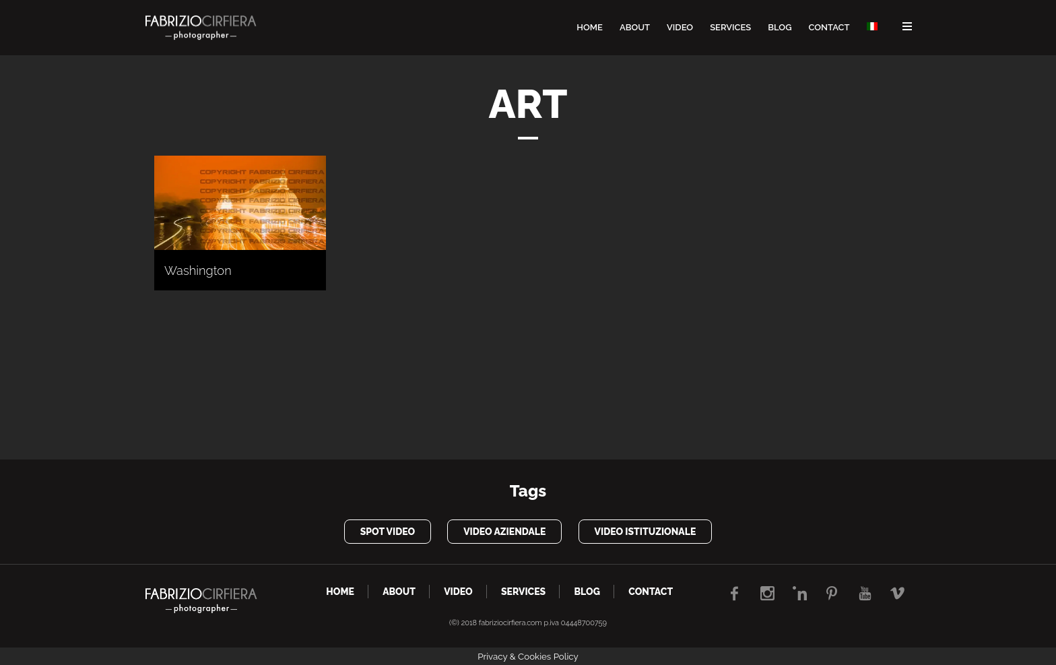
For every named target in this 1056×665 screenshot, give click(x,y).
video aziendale (504, 531)
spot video (387, 531)
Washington (198, 270)
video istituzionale (645, 531)
